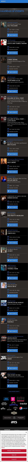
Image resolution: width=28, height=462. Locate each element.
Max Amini (11, 162)
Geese (9, 359)
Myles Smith (12, 180)
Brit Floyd (11, 144)
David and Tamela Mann (17, 43)
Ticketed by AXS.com (10, 14)
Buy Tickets (12, 35)
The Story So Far (14, 375)
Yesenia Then (12, 268)
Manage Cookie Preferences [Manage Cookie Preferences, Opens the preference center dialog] (14, 450)
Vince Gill (11, 233)
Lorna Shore (12, 59)
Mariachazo (12, 338)
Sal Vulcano (12, 25)
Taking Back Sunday (15, 302)
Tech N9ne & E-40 (13, 80)
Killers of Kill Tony (15, 98)
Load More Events (14, 391)
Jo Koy (10, 251)
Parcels (10, 322)
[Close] (26, 432)
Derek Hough (12, 198)
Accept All (14, 459)
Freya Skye (11, 286)
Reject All (14, 455)
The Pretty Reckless (15, 215)
